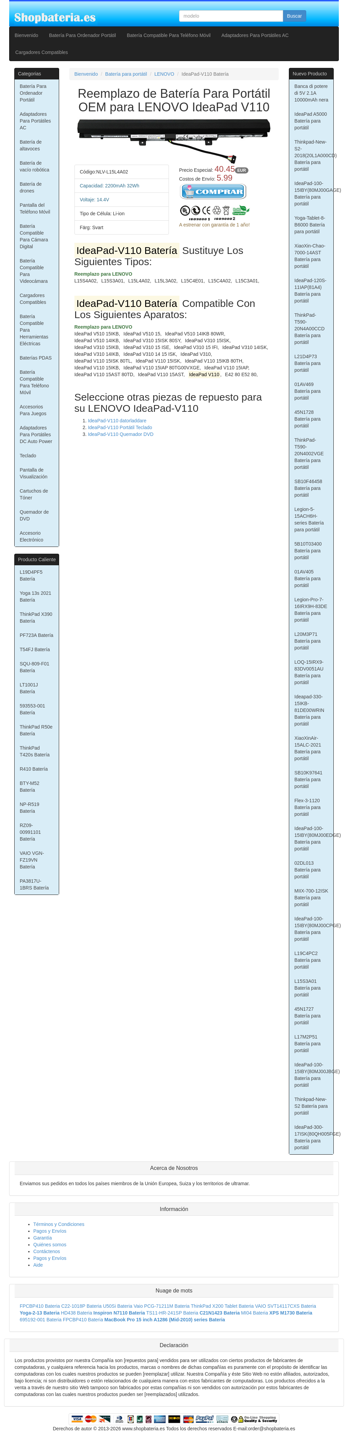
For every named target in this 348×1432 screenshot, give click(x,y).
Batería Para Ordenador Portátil (82, 35)
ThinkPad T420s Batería (35, 751)
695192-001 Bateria (41, 1319)
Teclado (28, 455)
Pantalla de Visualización (33, 473)
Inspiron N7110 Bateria (119, 1313)
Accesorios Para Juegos (33, 410)
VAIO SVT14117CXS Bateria (285, 1306)
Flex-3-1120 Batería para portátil (307, 807)
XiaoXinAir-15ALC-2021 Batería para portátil (307, 748)
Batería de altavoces (31, 145)
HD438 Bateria (76, 1313)
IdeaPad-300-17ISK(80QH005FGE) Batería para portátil (313, 1137)
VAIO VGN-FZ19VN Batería (32, 859)
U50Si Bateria (117, 1306)
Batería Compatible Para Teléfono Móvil (168, 35)
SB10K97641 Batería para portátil (308, 779)
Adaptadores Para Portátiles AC (255, 35)
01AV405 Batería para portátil (307, 578)
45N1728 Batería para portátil (307, 418)
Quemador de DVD (34, 515)
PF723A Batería (36, 635)
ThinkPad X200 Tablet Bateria (222, 1306)
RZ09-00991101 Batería (30, 832)
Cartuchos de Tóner (34, 494)
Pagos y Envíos (49, 1231)
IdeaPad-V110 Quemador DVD (121, 434)
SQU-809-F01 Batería (34, 667)
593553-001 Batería (32, 709)
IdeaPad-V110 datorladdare (117, 420)
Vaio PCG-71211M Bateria (162, 1306)
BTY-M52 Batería (29, 787)
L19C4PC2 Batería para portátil (307, 960)
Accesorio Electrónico (31, 536)
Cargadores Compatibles (41, 52)
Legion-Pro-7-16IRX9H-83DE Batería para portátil (310, 610)
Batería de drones (31, 187)
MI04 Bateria (254, 1313)
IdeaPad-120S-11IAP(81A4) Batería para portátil (310, 291)
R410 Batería (34, 769)
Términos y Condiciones (58, 1224)
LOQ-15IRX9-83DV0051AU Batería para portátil (309, 672)
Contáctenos (46, 1251)
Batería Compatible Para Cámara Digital (34, 236)
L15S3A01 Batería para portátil (307, 987)
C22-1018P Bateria (81, 1306)
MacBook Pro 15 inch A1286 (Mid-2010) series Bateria (164, 1319)
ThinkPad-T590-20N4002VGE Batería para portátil (309, 453)
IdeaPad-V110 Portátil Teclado (120, 427)
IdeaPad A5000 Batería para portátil (310, 120)
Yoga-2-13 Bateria (39, 1313)
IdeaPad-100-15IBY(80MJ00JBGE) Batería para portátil (313, 1075)
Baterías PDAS (36, 358)
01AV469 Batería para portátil (307, 391)
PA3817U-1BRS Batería (34, 884)
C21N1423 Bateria (219, 1313)
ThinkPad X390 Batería (36, 617)
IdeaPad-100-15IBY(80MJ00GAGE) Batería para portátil (313, 193)
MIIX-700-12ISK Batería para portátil (311, 897)
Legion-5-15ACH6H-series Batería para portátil (309, 519)
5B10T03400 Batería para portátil (307, 550)
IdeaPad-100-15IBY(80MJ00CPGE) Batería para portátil (313, 929)
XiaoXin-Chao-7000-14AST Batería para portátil (309, 256)
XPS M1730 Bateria (290, 1313)
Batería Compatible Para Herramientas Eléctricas (34, 330)
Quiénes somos (49, 1244)
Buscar (294, 16)
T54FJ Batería (35, 649)
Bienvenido (26, 35)
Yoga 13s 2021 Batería (35, 596)
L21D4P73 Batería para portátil (307, 363)
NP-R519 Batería (29, 808)
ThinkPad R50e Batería (36, 730)
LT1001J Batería (29, 688)
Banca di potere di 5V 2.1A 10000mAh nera (311, 93)
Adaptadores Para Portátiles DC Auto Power (36, 434)
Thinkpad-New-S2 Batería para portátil (311, 1106)
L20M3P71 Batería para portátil (307, 640)
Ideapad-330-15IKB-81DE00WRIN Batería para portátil (309, 710)
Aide (38, 1265)
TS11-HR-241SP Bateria (172, 1313)
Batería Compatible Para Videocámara (34, 271)
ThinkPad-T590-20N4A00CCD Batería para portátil (309, 328)
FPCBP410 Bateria (40, 1306)
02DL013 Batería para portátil (307, 869)
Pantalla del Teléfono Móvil (35, 208)
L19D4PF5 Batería (31, 575)
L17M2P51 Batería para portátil (307, 1043)
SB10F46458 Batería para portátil (308, 488)
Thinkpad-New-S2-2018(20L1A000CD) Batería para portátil (313, 155)
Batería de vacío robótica (34, 166)
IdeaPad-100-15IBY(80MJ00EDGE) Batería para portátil (313, 838)
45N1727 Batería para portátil (307, 1015)
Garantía (42, 1238)
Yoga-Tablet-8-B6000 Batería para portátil (309, 224)
